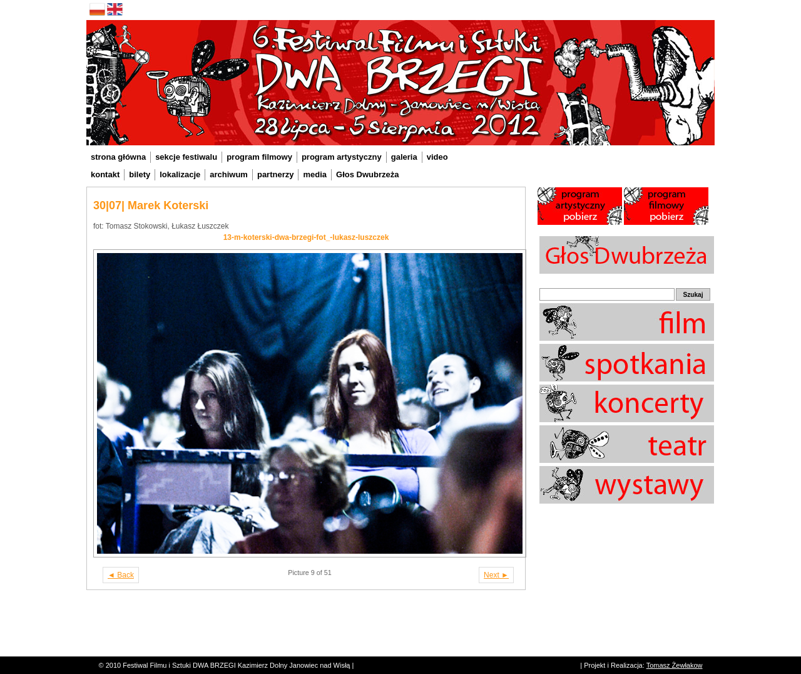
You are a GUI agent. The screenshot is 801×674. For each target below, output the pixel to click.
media (315, 174)
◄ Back (121, 575)
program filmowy (259, 157)
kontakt (105, 174)
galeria (404, 157)
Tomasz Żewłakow (674, 665)
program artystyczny (342, 157)
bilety (139, 174)
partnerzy (275, 174)
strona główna (118, 157)
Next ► (496, 575)
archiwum (229, 174)
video (437, 157)
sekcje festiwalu (186, 157)
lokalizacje (180, 174)
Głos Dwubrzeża (367, 174)
